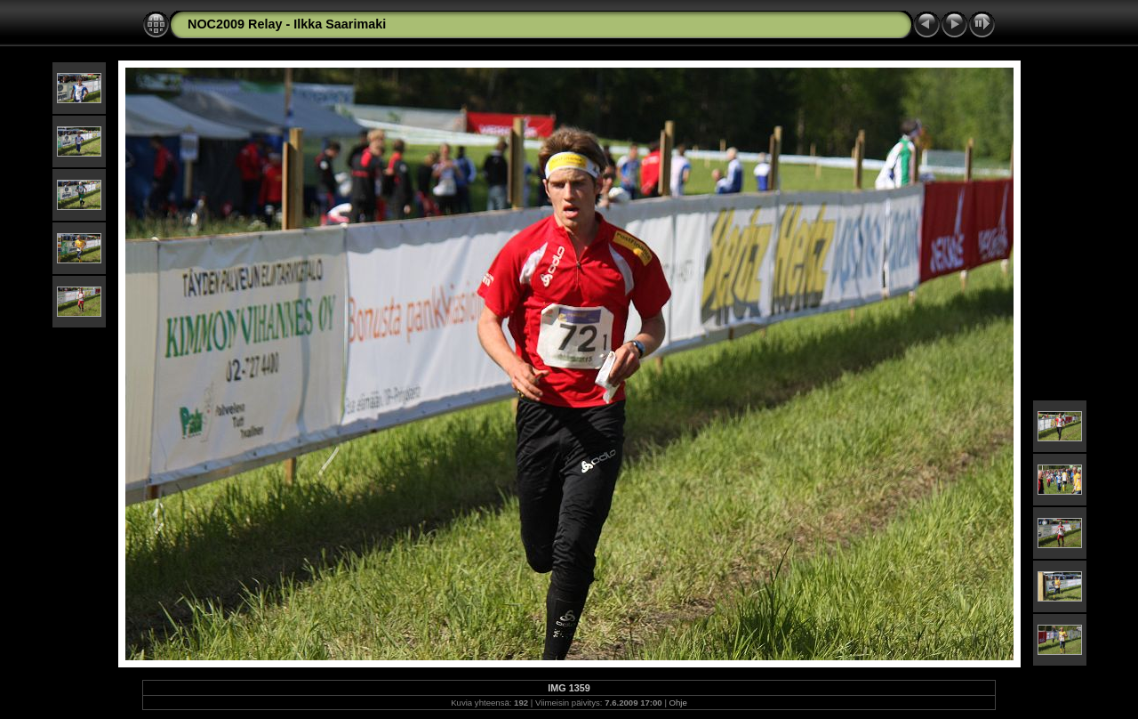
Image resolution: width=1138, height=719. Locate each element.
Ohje (678, 702)
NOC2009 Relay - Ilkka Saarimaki (287, 24)
